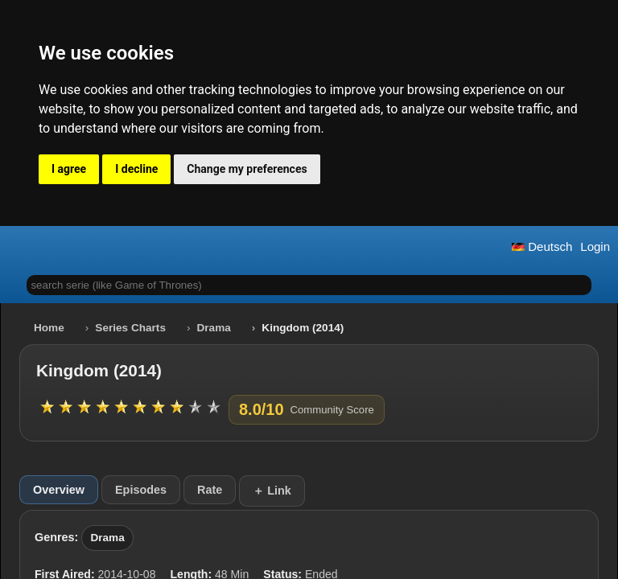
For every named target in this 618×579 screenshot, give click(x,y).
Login (595, 246)
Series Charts (130, 328)
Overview (58, 489)
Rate (209, 489)
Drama (214, 328)
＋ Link (272, 490)
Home (49, 328)
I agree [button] (69, 168)
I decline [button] (136, 168)
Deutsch (542, 246)
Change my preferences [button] (247, 168)
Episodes (141, 489)
